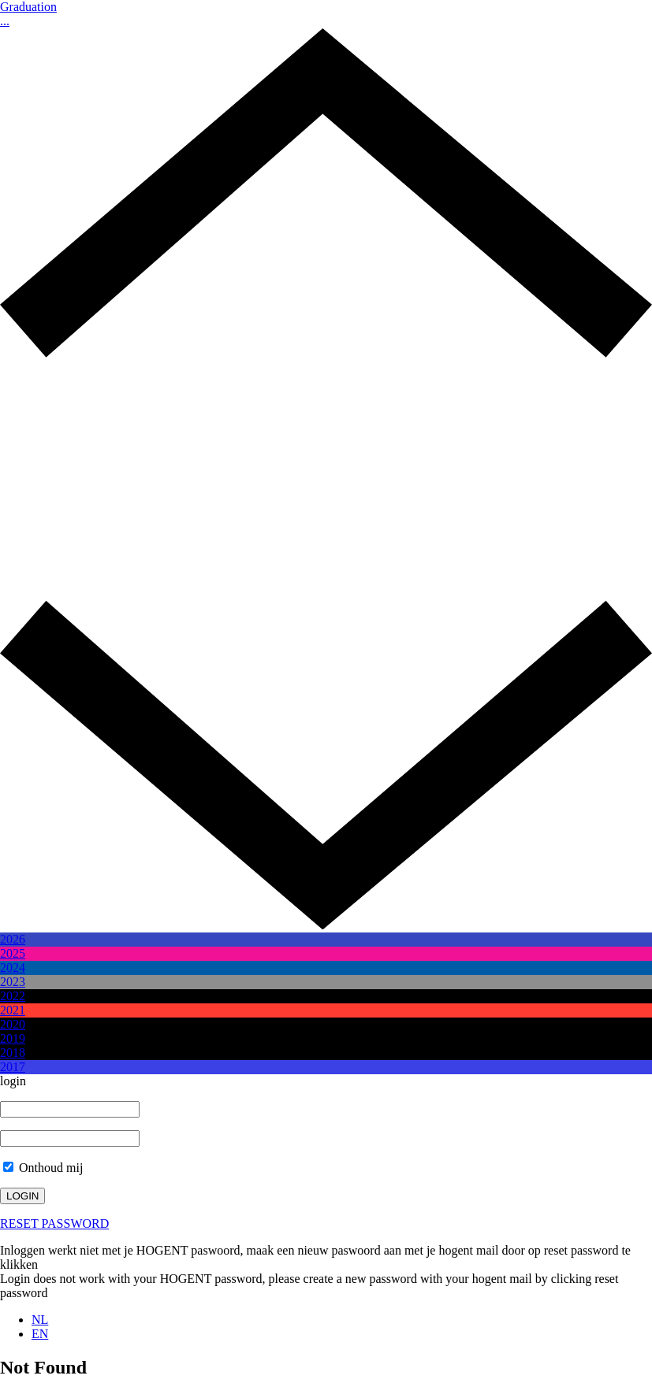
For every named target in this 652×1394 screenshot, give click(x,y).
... (4, 21)
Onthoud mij (43, 1167)
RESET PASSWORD (54, 1223)
